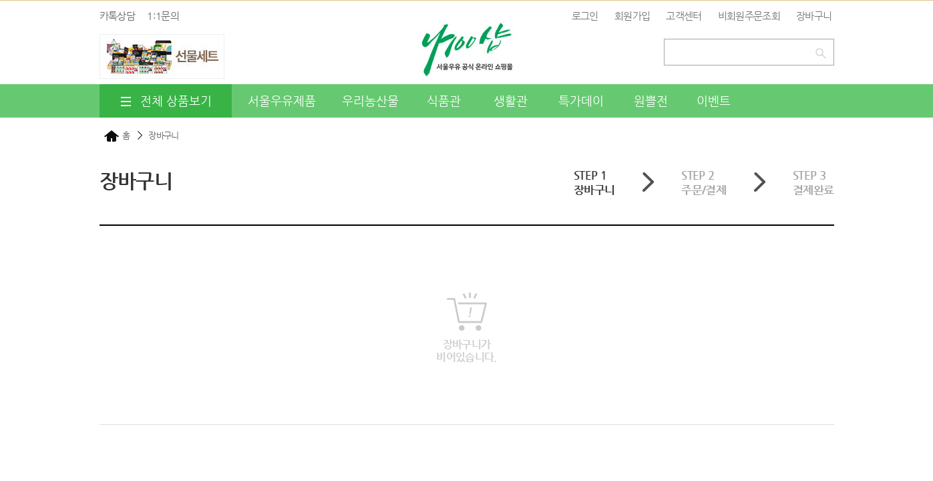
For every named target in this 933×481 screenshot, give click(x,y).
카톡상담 (117, 15)
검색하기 (823, 50)
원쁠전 (651, 101)
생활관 (511, 101)
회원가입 (632, 15)
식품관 (444, 101)
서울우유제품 (282, 101)
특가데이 (581, 101)
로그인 (585, 15)
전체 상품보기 (165, 101)
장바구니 (813, 15)
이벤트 (714, 101)
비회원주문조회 (749, 15)
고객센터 (683, 15)
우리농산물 (370, 101)
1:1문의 (163, 15)
